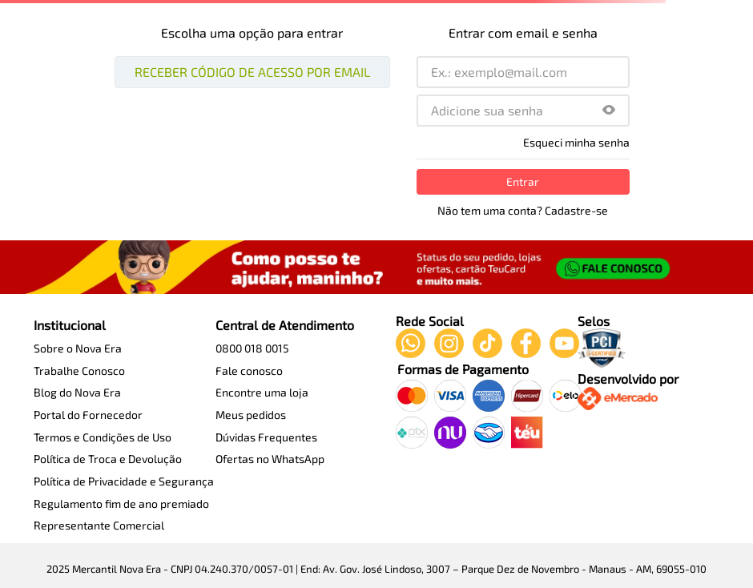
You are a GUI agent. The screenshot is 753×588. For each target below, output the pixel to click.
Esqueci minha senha (576, 142)
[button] (608, 111)
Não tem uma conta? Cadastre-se (522, 210)
